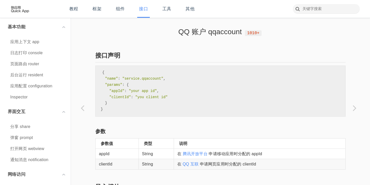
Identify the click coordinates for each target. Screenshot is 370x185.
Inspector (19, 97)
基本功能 (36, 26)
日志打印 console (26, 53)
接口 (143, 8)
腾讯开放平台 (195, 154)
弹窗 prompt (21, 137)
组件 (120, 8)
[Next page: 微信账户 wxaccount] (354, 108)
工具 (166, 8)
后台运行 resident (26, 75)
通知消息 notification (29, 160)
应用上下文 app (24, 42)
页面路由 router (24, 64)
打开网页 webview (27, 148)
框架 (96, 8)
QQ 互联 (191, 164)
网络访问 (36, 174)
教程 (73, 8)
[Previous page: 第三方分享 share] (82, 108)
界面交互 (36, 111)
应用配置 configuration (31, 86)
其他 (190, 8)
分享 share (20, 126)
